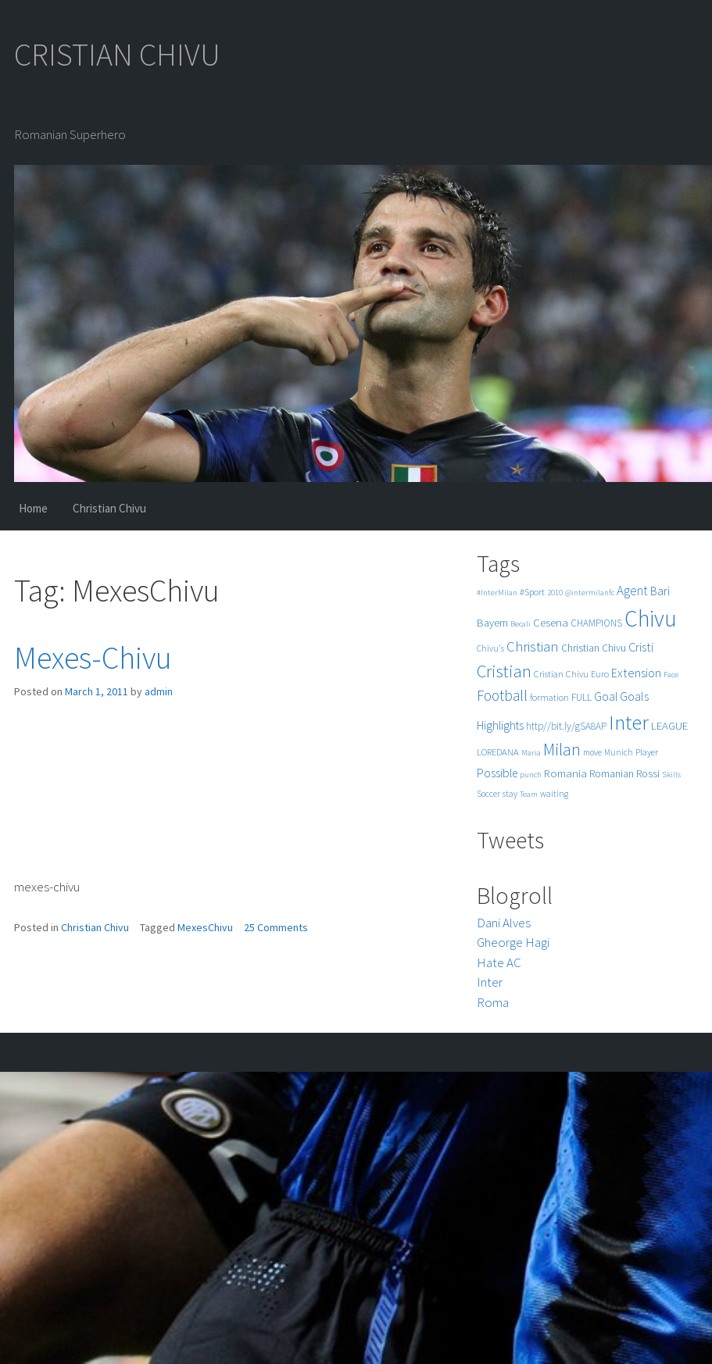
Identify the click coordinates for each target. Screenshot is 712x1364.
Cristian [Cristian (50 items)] (504, 670)
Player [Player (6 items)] (646, 752)
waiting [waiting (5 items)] (554, 793)
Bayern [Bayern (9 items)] (492, 623)
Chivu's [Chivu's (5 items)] (490, 648)
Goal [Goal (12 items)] (605, 696)
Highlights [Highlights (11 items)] (500, 725)
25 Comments (276, 927)
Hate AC (499, 962)
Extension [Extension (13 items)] (636, 672)
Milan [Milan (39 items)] (562, 749)
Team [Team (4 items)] (529, 794)
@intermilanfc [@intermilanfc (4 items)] (589, 592)
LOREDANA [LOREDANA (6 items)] (498, 752)
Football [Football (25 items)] (502, 695)
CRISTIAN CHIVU (117, 54)
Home (33, 508)
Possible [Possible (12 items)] (497, 773)
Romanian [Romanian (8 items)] (611, 773)
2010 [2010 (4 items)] (555, 592)
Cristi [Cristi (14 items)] (640, 647)
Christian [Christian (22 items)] (532, 646)
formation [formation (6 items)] (549, 697)
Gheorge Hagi (513, 942)
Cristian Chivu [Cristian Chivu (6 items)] (561, 674)
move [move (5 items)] (592, 752)
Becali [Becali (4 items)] (520, 624)
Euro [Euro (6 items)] (600, 674)
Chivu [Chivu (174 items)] (650, 618)
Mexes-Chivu (93, 657)
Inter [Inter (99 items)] (629, 722)
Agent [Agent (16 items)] (632, 590)
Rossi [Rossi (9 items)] (648, 773)
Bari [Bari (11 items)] (660, 591)
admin (159, 691)
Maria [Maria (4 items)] (531, 753)
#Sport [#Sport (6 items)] (532, 592)
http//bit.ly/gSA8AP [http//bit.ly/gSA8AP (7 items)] (566, 726)
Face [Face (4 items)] (671, 675)
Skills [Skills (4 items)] (671, 774)
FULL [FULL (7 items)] (581, 697)
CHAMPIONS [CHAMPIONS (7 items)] (596, 623)
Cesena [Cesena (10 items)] (550, 622)
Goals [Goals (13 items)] (634, 696)
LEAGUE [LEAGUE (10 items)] (669, 725)
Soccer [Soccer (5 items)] (488, 793)
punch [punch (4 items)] (531, 774)
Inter (490, 982)
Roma (493, 1002)
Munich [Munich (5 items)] (618, 752)
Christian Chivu (109, 508)
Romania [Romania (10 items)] (565, 773)
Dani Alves (504, 922)
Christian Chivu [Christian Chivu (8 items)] (593, 648)
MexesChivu (205, 927)
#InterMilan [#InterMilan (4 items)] (497, 592)
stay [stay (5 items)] (510, 793)
